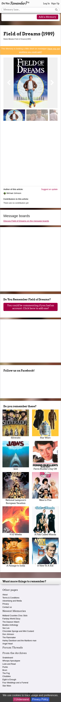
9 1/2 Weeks (16, 521)
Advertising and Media (12, 601)
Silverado (16, 424)
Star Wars (45, 424)
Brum (4, 670)
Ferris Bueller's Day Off (45, 455)
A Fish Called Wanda (45, 521)
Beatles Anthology (10, 625)
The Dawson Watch (10, 622)
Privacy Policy (40, 699)
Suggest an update (49, 189)
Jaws (16, 455)
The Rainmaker (9, 637)
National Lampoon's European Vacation (16, 488)
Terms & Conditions (10, 598)
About (4, 595)
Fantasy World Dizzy (11, 619)
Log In (46, 3)
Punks (5, 667)
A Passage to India (16, 552)
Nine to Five (45, 486)
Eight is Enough (9, 679)
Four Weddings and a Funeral (15, 683)
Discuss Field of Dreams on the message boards (26, 221)
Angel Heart (7, 644)
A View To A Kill (45, 552)
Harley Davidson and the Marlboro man (19, 640)
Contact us (7, 607)
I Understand (21, 699)
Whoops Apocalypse (11, 661)
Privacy (5, 604)
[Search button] (56, 9)
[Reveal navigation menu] (6, 17)
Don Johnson (8, 634)
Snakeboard (7, 658)
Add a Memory (47, 16)
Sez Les (5, 628)
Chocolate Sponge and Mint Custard (18, 631)
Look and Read (9, 664)
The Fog (6, 673)
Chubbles (6, 676)
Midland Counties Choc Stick (14, 615)
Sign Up (55, 3)
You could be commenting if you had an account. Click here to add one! (30, 307)
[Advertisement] (30, 154)
